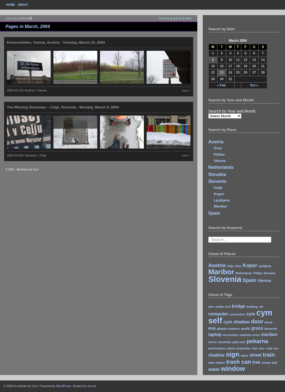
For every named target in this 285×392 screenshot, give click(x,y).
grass (257, 328)
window (233, 368)
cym (250, 314)
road (269, 348)
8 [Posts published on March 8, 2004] (213, 60)
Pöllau (219, 154)
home (163, 18)
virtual (266, 362)
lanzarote (270, 328)
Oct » (254, 85)
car (261, 306)
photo (231, 348)
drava (268, 322)
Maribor (220, 206)
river (261, 348)
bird (227, 306)
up (171, 18)
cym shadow (236, 322)
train (269, 354)
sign (232, 354)
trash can (238, 362)
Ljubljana (222, 200)
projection (243, 348)
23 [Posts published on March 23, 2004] (221, 72)
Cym (35, 386)
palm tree (238, 342)
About (23, 4)
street (256, 355)
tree (256, 362)
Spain (214, 213)
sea (275, 348)
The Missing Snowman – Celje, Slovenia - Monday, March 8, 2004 (63, 107)
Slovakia (217, 174)
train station (216, 362)
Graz (218, 148)
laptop (214, 334)
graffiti (245, 328)
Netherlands (220, 167)
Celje (218, 188)
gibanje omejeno (228, 328)
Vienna (220, 161)
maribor (269, 334)
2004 (22, 18)
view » (186, 90)
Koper (219, 194)
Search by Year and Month (232, 111)
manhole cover (249, 335)
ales (211, 306)
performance (217, 348)
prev (179, 18)
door (257, 321)
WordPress (63, 386)
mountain (224, 342)
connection (237, 314)
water (214, 369)
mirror (212, 342)
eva (212, 328)
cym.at (11, 18)
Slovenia (217, 181)
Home (10, 4)
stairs (244, 355)
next (188, 18)
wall (274, 362)
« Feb (221, 85)
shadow (216, 355)
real (254, 348)
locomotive (230, 335)
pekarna (257, 341)
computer (218, 314)
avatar (219, 306)
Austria (215, 141)
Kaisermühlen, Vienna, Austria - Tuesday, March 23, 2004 (56, 42)
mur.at (91, 386)
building (252, 306)
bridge (238, 306)
